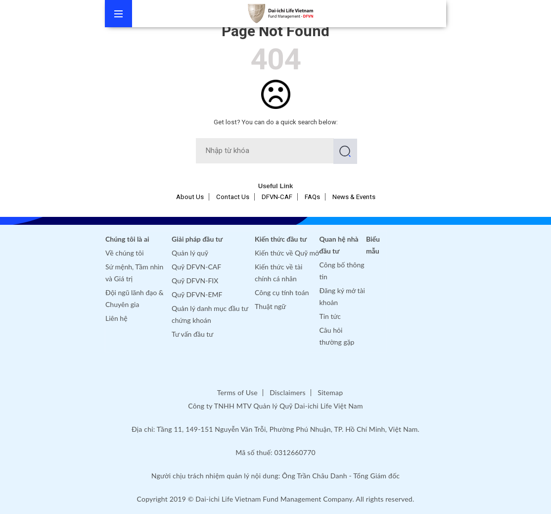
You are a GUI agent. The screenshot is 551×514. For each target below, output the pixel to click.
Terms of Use (237, 392)
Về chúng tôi (124, 253)
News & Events (353, 197)
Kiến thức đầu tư (281, 239)
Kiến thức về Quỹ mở (287, 253)
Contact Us (232, 197)
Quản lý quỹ (190, 253)
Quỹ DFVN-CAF (196, 266)
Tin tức (330, 316)
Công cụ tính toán (282, 292)
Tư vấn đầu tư (192, 334)
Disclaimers (287, 392)
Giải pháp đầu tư (197, 239)
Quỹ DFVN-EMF (197, 294)
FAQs (312, 197)
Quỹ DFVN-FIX (195, 280)
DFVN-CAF (277, 197)
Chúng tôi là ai (127, 239)
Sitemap (330, 392)
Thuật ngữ (270, 306)
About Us (190, 197)
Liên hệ (116, 318)
